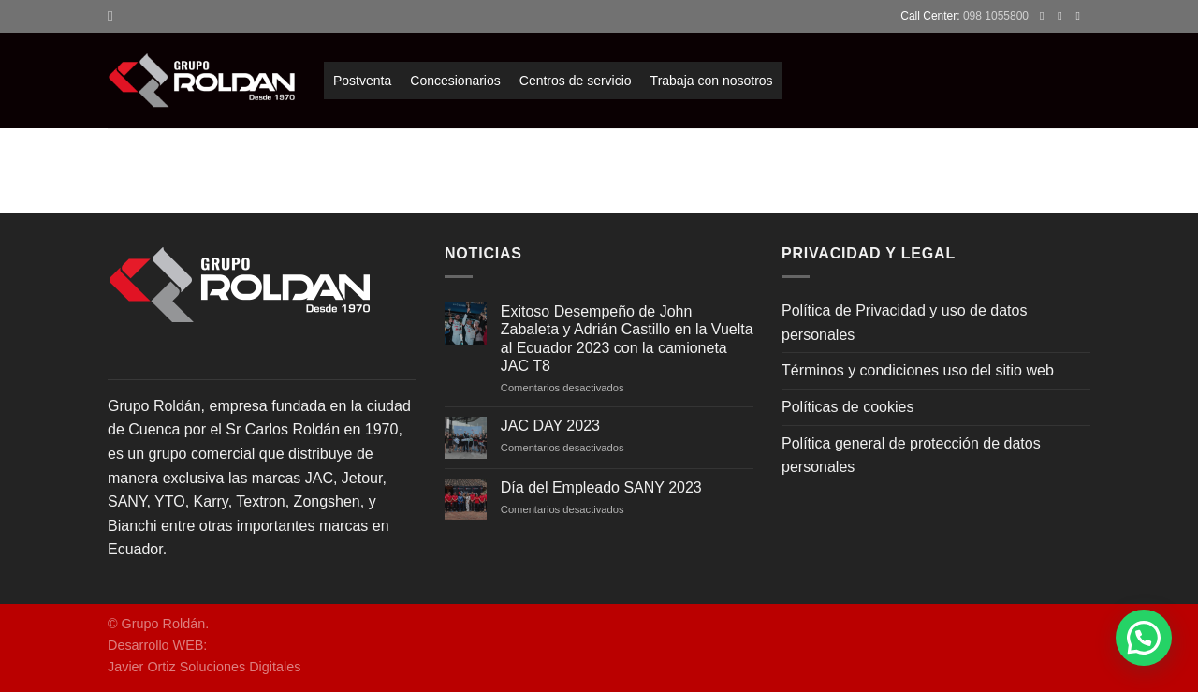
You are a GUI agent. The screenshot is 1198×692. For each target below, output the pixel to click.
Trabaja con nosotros (711, 80)
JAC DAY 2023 (550, 426)
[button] (1144, 638)
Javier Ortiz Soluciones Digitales (204, 666)
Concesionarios (455, 80)
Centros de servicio (575, 80)
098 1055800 (996, 15)
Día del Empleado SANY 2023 (601, 487)
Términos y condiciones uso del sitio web (918, 370)
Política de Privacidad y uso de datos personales (904, 322)
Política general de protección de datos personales (911, 455)
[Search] (115, 16)
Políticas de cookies (847, 407)
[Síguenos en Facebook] (1045, 15)
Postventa (362, 80)
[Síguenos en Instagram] (1063, 15)
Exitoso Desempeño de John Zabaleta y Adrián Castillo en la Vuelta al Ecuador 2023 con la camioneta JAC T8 (627, 338)
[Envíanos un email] (1081, 15)
